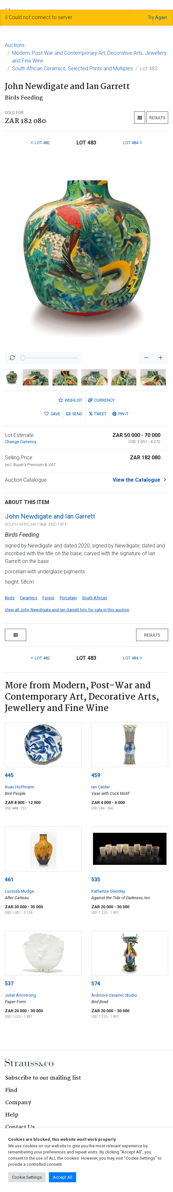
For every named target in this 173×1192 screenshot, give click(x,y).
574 (95, 983)
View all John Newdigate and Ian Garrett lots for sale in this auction (67, 609)
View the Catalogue (136, 480)
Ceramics (28, 597)
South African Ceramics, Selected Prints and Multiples (72, 68)
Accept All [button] (62, 1177)
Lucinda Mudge (19, 891)
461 (9, 880)
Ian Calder (100, 787)
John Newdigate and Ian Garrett (50, 516)
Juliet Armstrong (20, 995)
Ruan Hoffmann (19, 787)
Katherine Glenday (108, 891)
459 (95, 775)
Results (157, 117)
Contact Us (20, 1127)
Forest (48, 597)
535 (95, 880)
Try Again (157, 17)
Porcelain (68, 597)
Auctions (15, 45)
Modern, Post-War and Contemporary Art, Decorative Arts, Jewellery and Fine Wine (89, 57)
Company (18, 1102)
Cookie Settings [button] (27, 1177)
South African (94, 597)
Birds (10, 597)
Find (11, 1090)
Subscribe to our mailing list (43, 1078)
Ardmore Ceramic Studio (114, 995)
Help (11, 1115)
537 (9, 983)
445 (9, 775)
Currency (101, 400)
